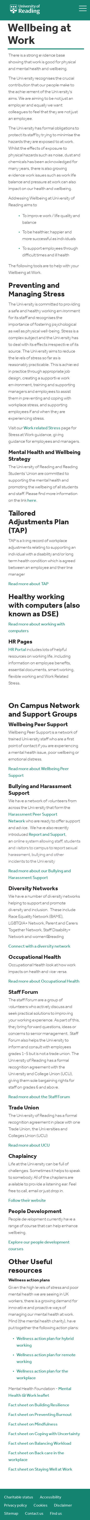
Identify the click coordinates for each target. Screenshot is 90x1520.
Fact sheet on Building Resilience (38, 1405)
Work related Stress (42, 428)
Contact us (34, 1514)
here (31, 500)
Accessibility (50, 1497)
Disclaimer (63, 1506)
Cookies (41, 1506)
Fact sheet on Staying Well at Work (40, 1469)
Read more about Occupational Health (43, 981)
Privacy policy (15, 1506)
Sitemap (11, 1514)
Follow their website (27, 1200)
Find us (56, 1514)
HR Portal (17, 650)
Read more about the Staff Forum (39, 1097)
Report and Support (47, 834)
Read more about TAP (28, 584)
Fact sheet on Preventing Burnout (40, 1415)
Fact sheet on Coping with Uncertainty (44, 1434)
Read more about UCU (29, 1145)
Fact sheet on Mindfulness (33, 1424)
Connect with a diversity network (39, 946)
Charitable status (18, 1497)
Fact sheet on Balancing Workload (39, 1443)
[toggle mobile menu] (83, 8)
